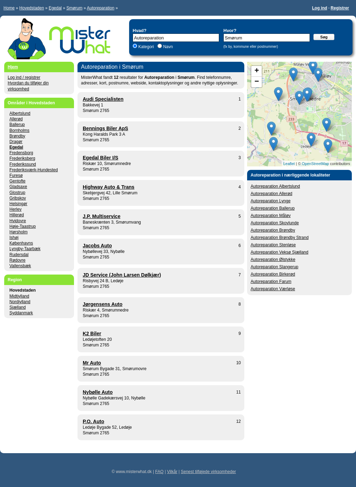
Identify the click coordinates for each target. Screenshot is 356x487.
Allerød (16, 119)
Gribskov (17, 198)
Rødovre (17, 260)
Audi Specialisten (103, 99)
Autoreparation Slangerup (274, 266)
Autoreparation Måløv (271, 215)
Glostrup (17, 192)
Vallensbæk (20, 265)
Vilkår (172, 471)
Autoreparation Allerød (271, 193)
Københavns (21, 243)
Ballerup (17, 124)
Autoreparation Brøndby (273, 230)
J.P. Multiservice (101, 216)
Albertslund (19, 113)
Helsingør (18, 203)
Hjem (13, 67)
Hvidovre (17, 220)
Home (9, 8)
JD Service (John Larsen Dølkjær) (122, 275)
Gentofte (17, 181)
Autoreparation (100, 8)
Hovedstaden (31, 8)
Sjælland (17, 307)
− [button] (256, 82)
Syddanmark (21, 312)
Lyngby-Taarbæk (24, 248)
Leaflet (289, 164)
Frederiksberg (22, 158)
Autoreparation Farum (271, 281)
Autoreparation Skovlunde (275, 222)
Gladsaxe (18, 186)
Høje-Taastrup (22, 226)
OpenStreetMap (315, 164)
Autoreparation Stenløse (273, 244)
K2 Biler (92, 333)
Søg (324, 37)
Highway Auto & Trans (108, 187)
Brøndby (17, 136)
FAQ (159, 471)
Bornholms (19, 130)
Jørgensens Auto (103, 304)
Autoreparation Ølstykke (273, 259)
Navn (167, 46)
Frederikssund (22, 164)
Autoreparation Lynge (270, 200)
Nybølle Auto (98, 392)
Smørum (74, 8)
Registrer (340, 8)
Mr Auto (92, 363)
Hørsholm (18, 232)
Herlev (15, 209)
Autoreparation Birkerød (273, 274)
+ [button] (256, 71)
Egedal (55, 8)
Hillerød (16, 214)
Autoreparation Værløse (273, 288)
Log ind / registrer (24, 77)
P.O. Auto (93, 421)
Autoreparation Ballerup (273, 208)
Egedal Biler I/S (100, 157)
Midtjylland (19, 296)
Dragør (15, 141)
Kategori (146, 46)
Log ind (319, 8)
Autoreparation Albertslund (275, 186)
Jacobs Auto (97, 245)
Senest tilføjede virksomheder (208, 471)
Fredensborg (21, 152)
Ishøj (13, 237)
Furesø (16, 175)
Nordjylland (19, 301)
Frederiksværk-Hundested (33, 169)
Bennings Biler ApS (105, 128)
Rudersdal (19, 254)
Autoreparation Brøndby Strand (280, 237)
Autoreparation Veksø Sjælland (279, 252)
